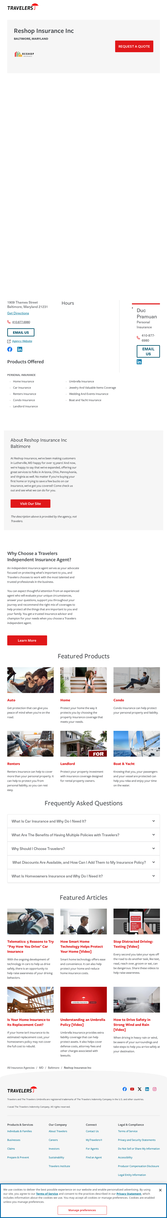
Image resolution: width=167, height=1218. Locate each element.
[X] (141, 1089)
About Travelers (58, 1131)
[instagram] (156, 1089)
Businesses (13, 1140)
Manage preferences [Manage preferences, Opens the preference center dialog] (82, 1210)
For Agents (92, 1148)
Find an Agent (94, 1157)
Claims (11, 1148)
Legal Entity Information (132, 1175)
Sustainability (56, 1157)
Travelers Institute (59, 1166)
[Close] (160, 1190)
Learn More (27, 640)
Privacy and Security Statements (137, 1140)
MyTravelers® (94, 1140)
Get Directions (18, 312)
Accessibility (125, 1157)
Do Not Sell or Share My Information (139, 1148)
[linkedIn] (148, 1089)
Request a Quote (134, 46)
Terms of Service (128, 1131)
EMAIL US (21, 332)
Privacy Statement (129, 1194)
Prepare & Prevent (18, 1157)
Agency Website (19, 341)
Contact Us (92, 1131)
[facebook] (126, 1089)
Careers (53, 1140)
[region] (83, 1200)
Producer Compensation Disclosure (138, 1166)
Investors (54, 1148)
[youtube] (134, 1089)
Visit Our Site (30, 503)
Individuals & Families (19, 1131)
